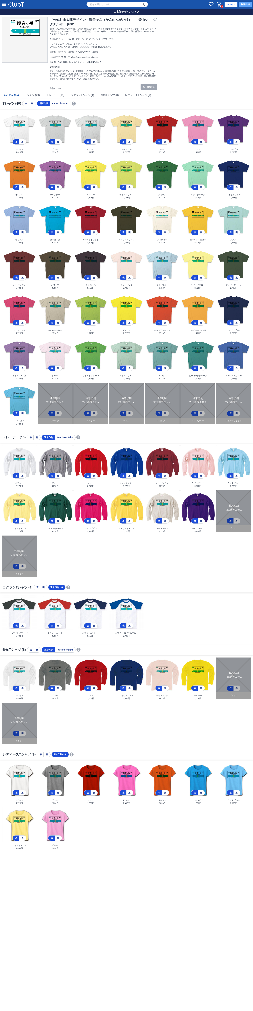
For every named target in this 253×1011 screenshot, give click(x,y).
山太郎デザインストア (126, 11)
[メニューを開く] (4, 4)
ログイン (231, 4)
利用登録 (245, 4)
